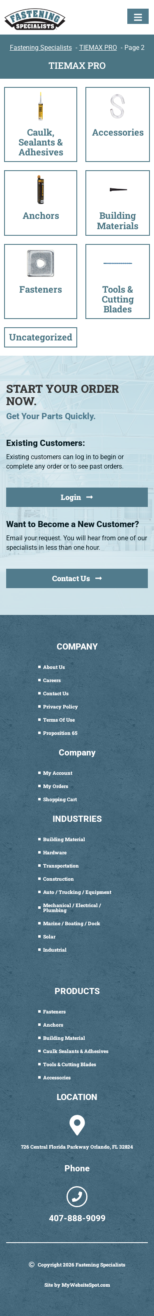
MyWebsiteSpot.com (86, 1284)
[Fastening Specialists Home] (35, 19)
